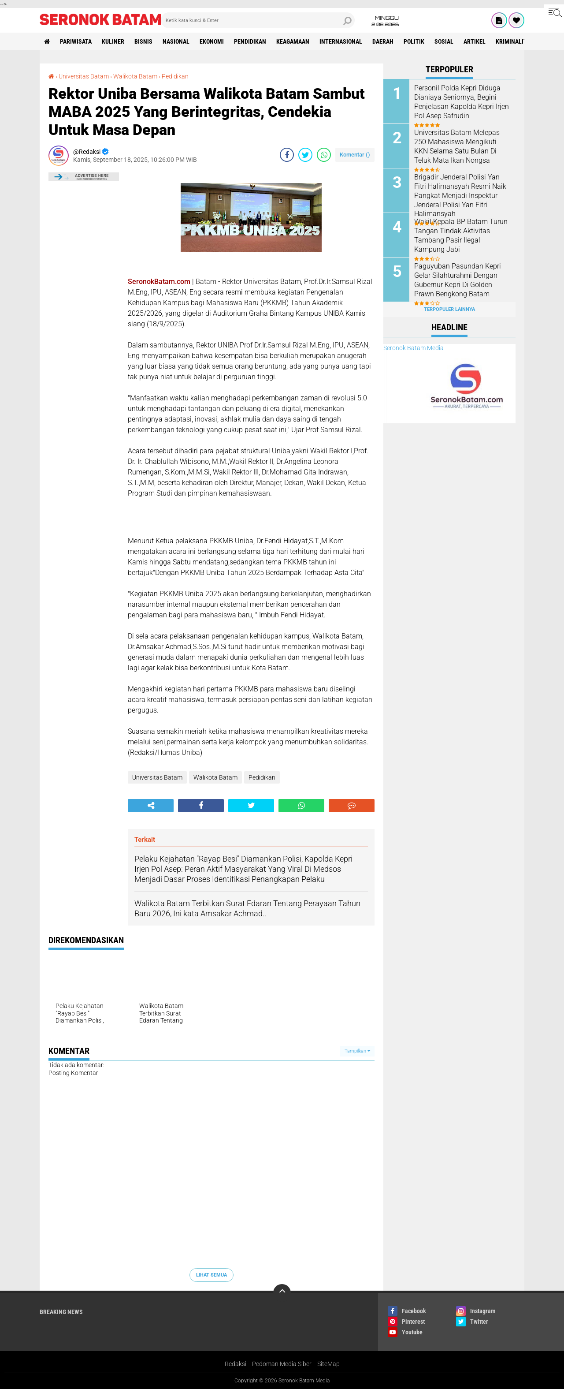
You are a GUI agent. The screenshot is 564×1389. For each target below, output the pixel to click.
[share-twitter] (305, 155)
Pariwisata (76, 41)
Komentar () (355, 154)
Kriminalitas (515, 41)
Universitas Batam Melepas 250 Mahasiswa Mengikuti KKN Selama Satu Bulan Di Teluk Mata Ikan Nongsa (457, 146)
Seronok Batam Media (413, 347)
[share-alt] (151, 805)
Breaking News (61, 1311)
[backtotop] (282, 1293)
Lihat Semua (211, 1275)
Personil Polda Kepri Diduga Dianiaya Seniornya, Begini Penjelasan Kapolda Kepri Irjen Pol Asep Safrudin (461, 101)
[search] (258, 20)
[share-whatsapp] (324, 155)
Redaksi (235, 1363)
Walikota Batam (135, 76)
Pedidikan (175, 76)
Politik (414, 41)
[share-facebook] (287, 155)
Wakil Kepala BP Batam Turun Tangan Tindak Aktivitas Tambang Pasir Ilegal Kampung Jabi (461, 235)
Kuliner (113, 41)
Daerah (382, 41)
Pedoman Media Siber (282, 1363)
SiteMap (328, 1363)
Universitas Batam (84, 76)
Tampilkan (357, 1051)
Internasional (340, 41)
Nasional (176, 41)
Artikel (475, 41)
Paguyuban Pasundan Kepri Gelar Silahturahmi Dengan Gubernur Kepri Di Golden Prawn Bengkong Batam (457, 280)
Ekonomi (212, 41)
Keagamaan (292, 41)
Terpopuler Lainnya (449, 309)
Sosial (443, 41)
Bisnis (143, 41)
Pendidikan (250, 41)
